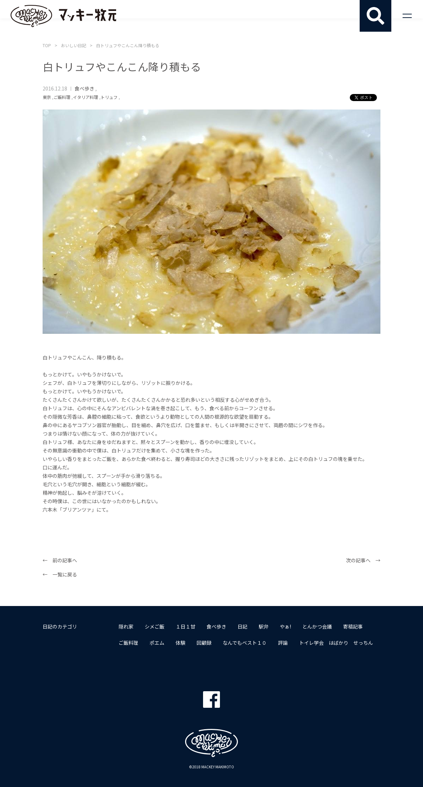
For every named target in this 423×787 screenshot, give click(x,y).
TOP (47, 45)
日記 (242, 626)
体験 (180, 642)
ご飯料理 (61, 97)
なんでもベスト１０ (245, 642)
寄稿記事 (353, 626)
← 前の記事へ (60, 560)
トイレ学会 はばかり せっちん (336, 642)
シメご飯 (154, 626)
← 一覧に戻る (60, 574)
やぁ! (285, 626)
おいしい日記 (73, 45)
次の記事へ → (363, 560)
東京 (47, 97)
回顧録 (204, 642)
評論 (283, 642)
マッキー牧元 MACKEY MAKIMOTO (63, 16)
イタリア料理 (85, 97)
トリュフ (109, 97)
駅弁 (264, 626)
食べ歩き (84, 88)
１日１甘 (185, 626)
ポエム (157, 642)
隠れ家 (126, 626)
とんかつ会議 (317, 626)
